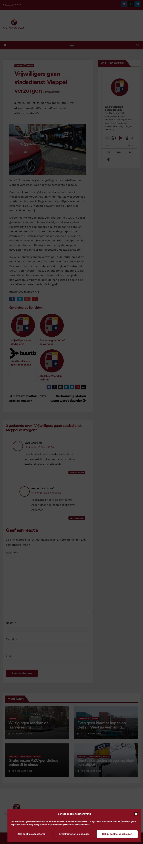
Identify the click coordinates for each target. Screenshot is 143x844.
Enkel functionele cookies (74, 834)
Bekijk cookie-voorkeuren (117, 834)
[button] (136, 814)
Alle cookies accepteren (31, 834)
